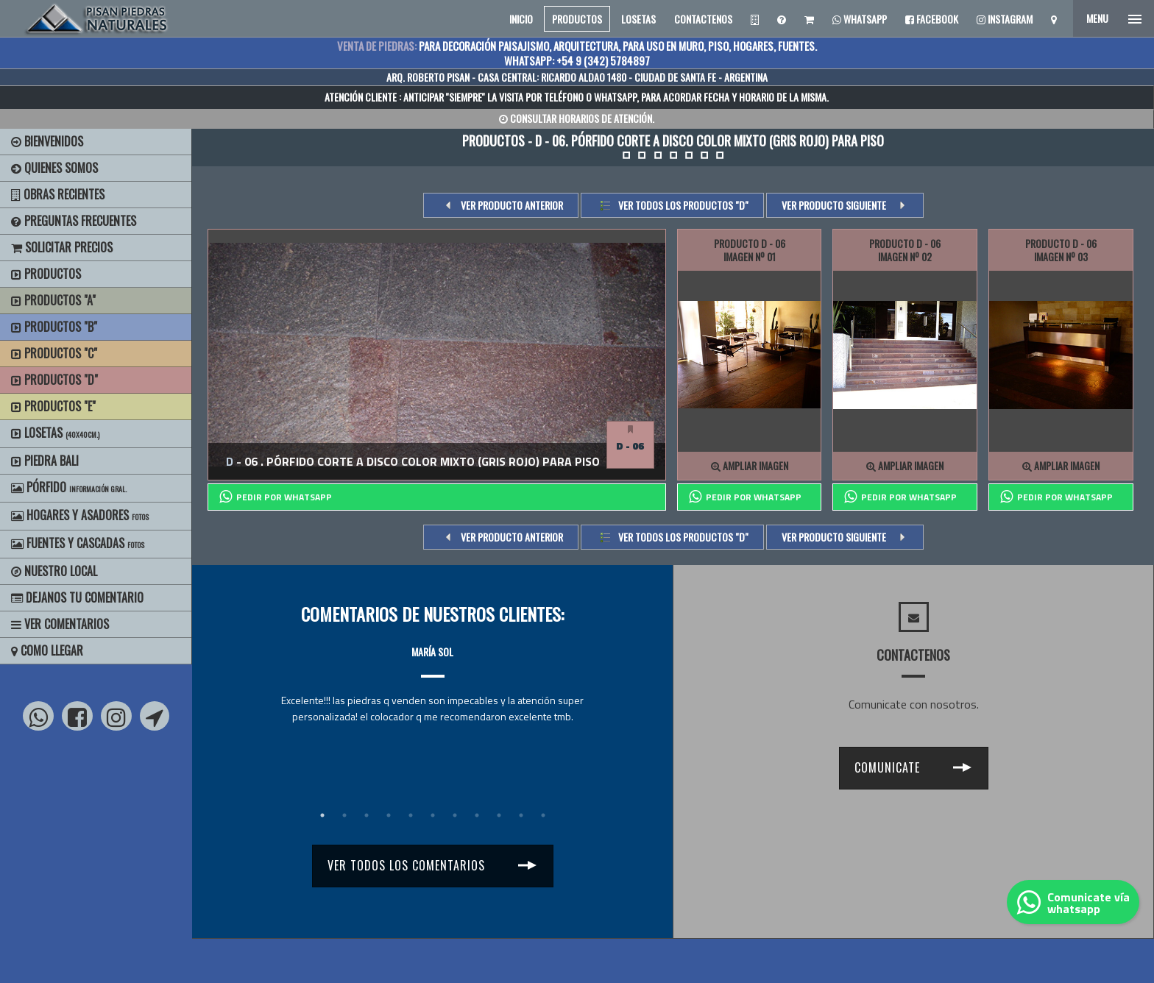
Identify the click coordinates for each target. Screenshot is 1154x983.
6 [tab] (432, 815)
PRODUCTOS (577, 18)
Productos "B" (54, 327)
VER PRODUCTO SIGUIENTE (834, 205)
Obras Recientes (58, 194)
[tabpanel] (432, 670)
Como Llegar (47, 650)
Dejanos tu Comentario (77, 597)
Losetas (55, 432)
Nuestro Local (54, 571)
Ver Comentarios (60, 624)
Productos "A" (53, 300)
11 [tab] (543, 815)
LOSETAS (638, 18)
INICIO (521, 18)
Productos (46, 274)
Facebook (931, 18)
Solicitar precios (62, 247)
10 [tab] (521, 815)
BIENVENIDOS (47, 141)
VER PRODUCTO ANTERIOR (512, 205)
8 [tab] (477, 815)
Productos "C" (54, 353)
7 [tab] (454, 815)
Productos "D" (54, 379)
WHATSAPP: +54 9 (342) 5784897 (577, 60)
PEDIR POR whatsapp (275, 496)
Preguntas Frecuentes (73, 221)
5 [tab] (410, 815)
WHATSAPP (615, 96)
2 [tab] (344, 815)
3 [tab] (366, 815)
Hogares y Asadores (80, 515)
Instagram (1005, 18)
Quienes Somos (54, 168)
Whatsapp (859, 18)
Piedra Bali (45, 460)
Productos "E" (53, 406)
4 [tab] (388, 815)
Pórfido (69, 487)
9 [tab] (499, 815)
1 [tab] (322, 815)
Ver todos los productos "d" (683, 205)
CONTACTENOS (703, 18)
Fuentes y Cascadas (77, 543)
